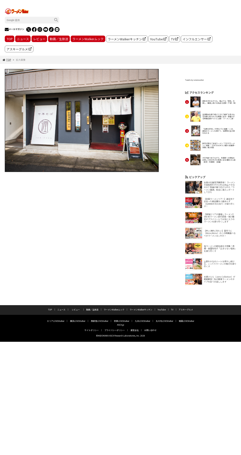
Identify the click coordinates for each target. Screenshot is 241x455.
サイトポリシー (91, 330)
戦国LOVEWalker (186, 320)
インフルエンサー (197, 39)
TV (174, 39)
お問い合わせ (150, 330)
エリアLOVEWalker (55, 320)
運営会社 (134, 330)
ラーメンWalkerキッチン (127, 39)
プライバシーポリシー (114, 330)
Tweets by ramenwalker (194, 80)
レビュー (39, 39)
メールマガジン (14, 29)
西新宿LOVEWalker (99, 320)
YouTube (158, 39)
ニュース (23, 39)
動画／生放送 (59, 39)
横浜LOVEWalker (77, 320)
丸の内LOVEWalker (164, 320)
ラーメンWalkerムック (88, 39)
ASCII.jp (120, 324)
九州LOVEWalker (142, 320)
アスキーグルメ (19, 49)
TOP (9, 39)
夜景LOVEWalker (121, 320)
